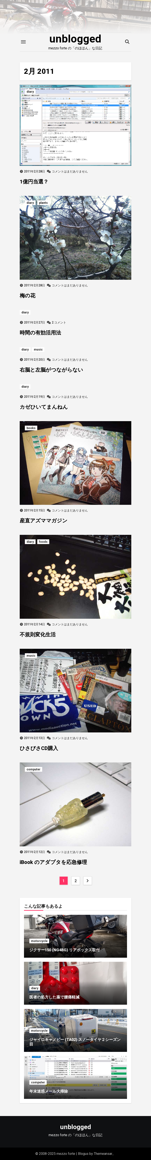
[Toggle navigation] (23, 41)
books (31, 428)
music (38, 349)
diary (30, 91)
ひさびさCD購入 (39, 748)
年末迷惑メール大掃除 (48, 1091)
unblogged (75, 39)
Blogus (83, 1154)
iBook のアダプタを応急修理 (53, 862)
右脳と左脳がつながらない (51, 370)
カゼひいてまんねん (44, 407)
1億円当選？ (34, 182)
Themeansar (103, 1154)
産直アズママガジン (43, 521)
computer (33, 769)
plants (43, 202)
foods (43, 541)
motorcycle (39, 941)
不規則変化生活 (38, 635)
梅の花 (27, 296)
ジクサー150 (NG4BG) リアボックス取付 (64, 950)
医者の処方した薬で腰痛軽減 (54, 997)
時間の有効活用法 (40, 333)
